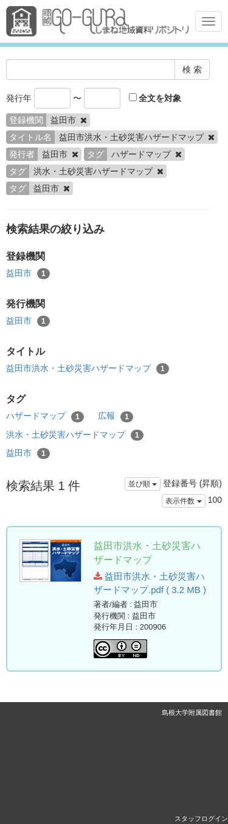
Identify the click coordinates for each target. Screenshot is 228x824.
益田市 (28, 273)
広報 (115, 416)
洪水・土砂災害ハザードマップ (74, 435)
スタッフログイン (201, 818)
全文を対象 (155, 98)
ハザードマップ (45, 416)
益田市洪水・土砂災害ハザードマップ (87, 368)
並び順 (142, 484)
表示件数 (183, 501)
